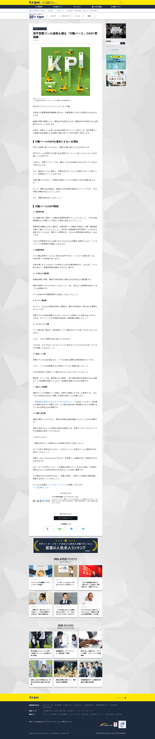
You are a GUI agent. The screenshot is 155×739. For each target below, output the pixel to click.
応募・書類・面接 (61, 711)
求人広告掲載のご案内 (64, 733)
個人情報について (47, 733)
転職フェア (79, 705)
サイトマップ (109, 46)
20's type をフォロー (67, 518)
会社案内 (31, 733)
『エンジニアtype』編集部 (112, 49)
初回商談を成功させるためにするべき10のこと (53, 402)
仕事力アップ (72, 711)
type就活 (119, 714)
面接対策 (114, 705)
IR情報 (35, 733)
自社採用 (40, 733)
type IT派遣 (110, 714)
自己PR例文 (48, 707)
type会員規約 (55, 733)
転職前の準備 (48, 711)
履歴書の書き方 (90, 705)
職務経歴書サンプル (103, 705)
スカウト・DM (49, 705)
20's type (85, 714)
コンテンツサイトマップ (86, 711)
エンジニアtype (75, 714)
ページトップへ (120, 697)
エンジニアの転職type (51, 714)
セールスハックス (41, 98)
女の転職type (64, 714)
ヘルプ (122, 2)
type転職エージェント (98, 714)
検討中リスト (68, 705)
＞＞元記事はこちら (41, 487)
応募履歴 (59, 705)
